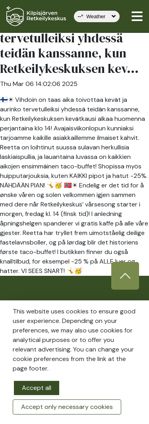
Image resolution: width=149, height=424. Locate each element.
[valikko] (137, 16)
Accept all (36, 388)
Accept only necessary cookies (67, 407)
